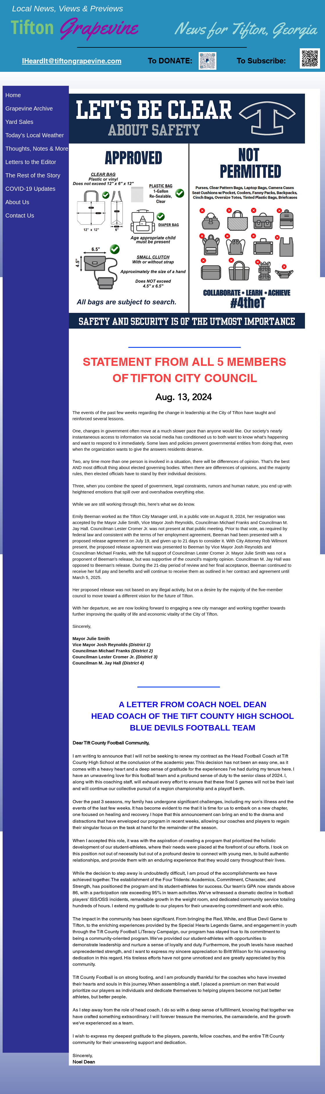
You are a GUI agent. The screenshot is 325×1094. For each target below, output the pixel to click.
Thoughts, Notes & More (37, 148)
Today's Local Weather (35, 135)
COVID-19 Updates (30, 189)
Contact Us (20, 215)
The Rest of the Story (33, 175)
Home (13, 95)
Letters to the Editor (31, 162)
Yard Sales (19, 122)
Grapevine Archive (29, 108)
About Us (17, 202)
